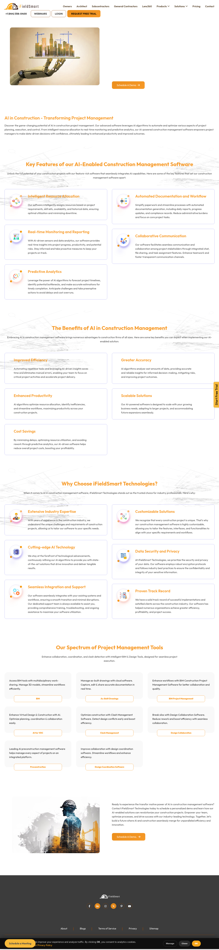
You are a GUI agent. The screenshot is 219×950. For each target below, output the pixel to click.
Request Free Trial (84, 13)
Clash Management (109, 737)
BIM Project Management (181, 702)
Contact (209, 6)
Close (184, 943)
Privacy (133, 932)
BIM (38, 702)
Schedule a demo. (128, 840)
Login (59, 13)
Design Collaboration (181, 737)
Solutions (179, 6)
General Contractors (125, 6)
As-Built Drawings (109, 702)
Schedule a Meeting (20, 943)
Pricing (196, 6)
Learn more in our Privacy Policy (35, 945)
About (63, 932)
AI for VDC (38, 737)
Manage (170, 943)
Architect (82, 6)
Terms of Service (107, 932)
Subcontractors (100, 6)
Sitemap (154, 932)
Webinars (40, 13)
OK (196, 943)
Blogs (82, 932)
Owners (67, 6)
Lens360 (147, 6)
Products (162, 6)
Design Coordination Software (109, 771)
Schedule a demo (128, 85)
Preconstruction (38, 771)
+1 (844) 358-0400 (16, 13)
